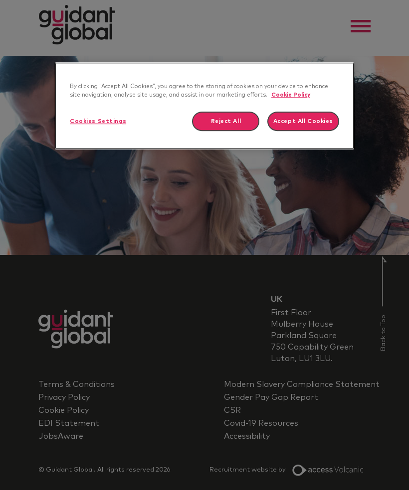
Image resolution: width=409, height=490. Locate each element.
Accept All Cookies (303, 121)
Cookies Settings (98, 121)
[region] (204, 105)
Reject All (226, 121)
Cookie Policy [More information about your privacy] (290, 95)
